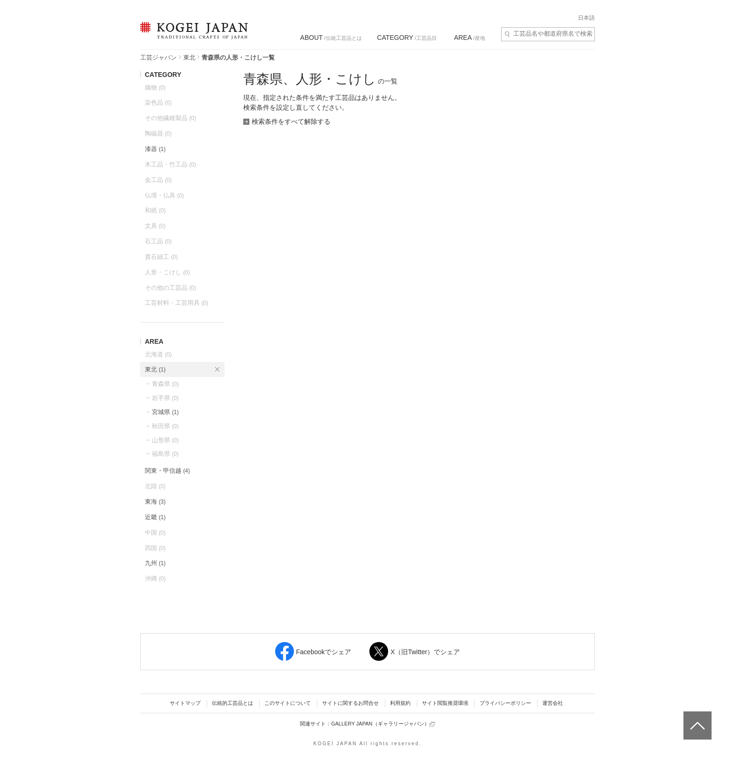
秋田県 (165, 426)
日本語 (586, 18)
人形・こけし (167, 272)
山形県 (165, 440)
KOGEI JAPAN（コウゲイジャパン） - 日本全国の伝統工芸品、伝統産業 (192, 36)
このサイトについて (287, 703)
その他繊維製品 (170, 117)
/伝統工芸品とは (330, 37)
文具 (155, 225)
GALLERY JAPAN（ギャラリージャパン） (383, 724)
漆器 (155, 148)
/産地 (469, 37)
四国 (155, 547)
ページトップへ (696, 718)
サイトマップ (185, 703)
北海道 (158, 354)
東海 (155, 501)
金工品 (158, 179)
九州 (155, 563)
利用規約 (400, 703)
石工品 (158, 241)
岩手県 (165, 397)
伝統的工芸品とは (232, 703)
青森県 (165, 383)
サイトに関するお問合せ (350, 703)
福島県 (165, 453)
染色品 (158, 102)
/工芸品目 (406, 37)
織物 (155, 87)
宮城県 (165, 411)
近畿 (155, 517)
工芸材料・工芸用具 (176, 302)
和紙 (155, 210)
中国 (155, 532)
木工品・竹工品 (170, 164)
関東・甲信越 (167, 470)
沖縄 (155, 578)
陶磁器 (158, 133)
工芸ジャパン (158, 57)
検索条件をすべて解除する (291, 121)
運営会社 (552, 703)
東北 (189, 57)
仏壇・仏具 (164, 195)
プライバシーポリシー (505, 703)
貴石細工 (161, 256)
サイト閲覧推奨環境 (445, 703)
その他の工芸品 (170, 287)
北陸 (155, 486)
